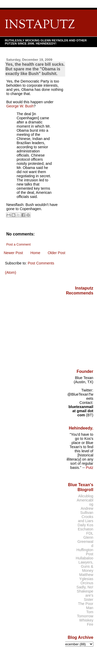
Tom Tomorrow (85, 614)
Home (35, 253)
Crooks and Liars (85, 519)
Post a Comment (18, 244)
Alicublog (85, 496)
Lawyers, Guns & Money (85, 566)
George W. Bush (20, 106)
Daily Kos (85, 525)
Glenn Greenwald (85, 541)
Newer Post (13, 253)
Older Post (56, 253)
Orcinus (86, 583)
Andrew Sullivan (86, 510)
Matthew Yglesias (86, 577)
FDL (89, 533)
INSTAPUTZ (40, 25)
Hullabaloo (84, 558)
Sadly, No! (84, 587)
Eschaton (85, 529)
